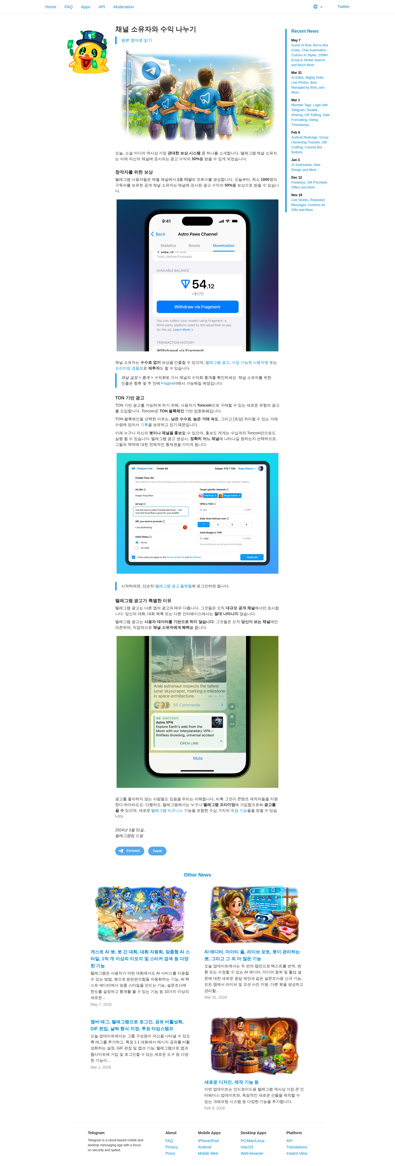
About (170, 1133)
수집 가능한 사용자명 (250, 362)
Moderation (123, 6)
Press (170, 1153)
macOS (247, 1147)
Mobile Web (208, 1153)
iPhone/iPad (208, 1141)
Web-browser (252, 1153)
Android (204, 1147)
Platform (294, 1133)
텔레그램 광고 (217, 362)
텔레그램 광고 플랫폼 (173, 586)
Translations (296, 1147)
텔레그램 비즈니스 (167, 810)
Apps (85, 6)
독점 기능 (239, 810)
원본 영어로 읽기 (136, 40)
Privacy (171, 1147)
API (101, 6)
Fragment (169, 383)
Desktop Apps (253, 1133)
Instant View (296, 1153)
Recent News (305, 31)
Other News (197, 875)
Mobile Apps (209, 1133)
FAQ (68, 6)
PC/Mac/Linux (252, 1141)
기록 (144, 425)
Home (50, 6)
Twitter (340, 6)
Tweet (157, 851)
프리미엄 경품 (127, 368)
